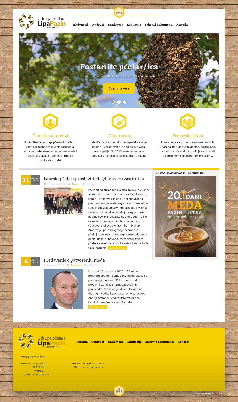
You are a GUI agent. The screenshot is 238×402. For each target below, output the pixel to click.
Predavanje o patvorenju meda (74, 260)
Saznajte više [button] (119, 88)
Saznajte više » (117, 248)
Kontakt (182, 24)
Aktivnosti (80, 24)
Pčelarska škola (188, 135)
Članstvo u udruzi (50, 135)
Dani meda (115, 24)
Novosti (76, 184)
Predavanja (76, 265)
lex (208, 393)
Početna (82, 342)
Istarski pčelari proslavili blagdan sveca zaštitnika (94, 178)
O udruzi (98, 24)
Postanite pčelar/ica (119, 66)
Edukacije (134, 24)
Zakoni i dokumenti (159, 24)
